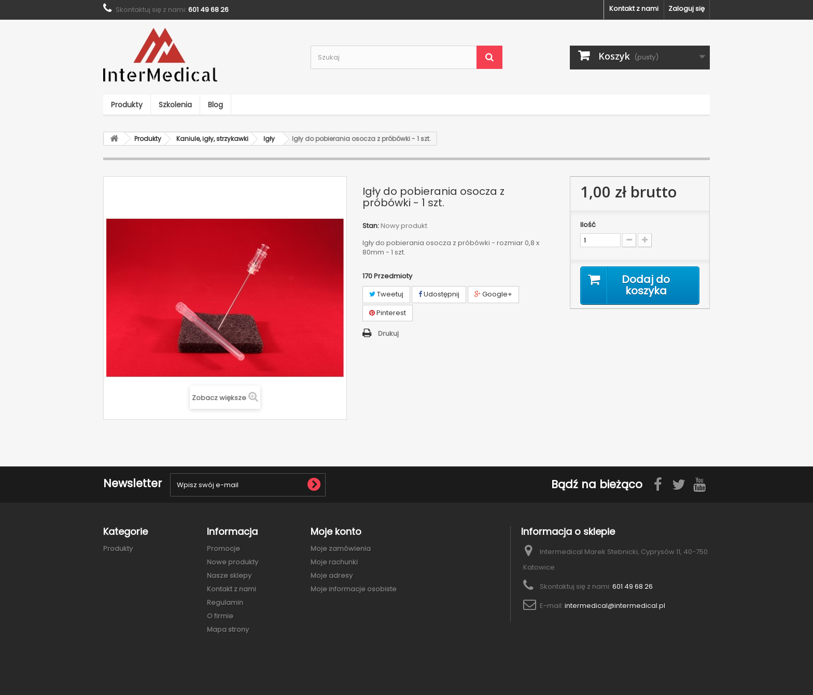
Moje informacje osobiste (354, 589)
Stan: (370, 226)
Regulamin (225, 602)
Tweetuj (386, 294)
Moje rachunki (334, 562)
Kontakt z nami (633, 8)
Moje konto (336, 531)
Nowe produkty (232, 562)
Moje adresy (332, 575)
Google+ (493, 294)
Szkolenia (175, 105)
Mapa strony (228, 629)
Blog (215, 105)
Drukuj (388, 333)
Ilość (588, 225)
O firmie (220, 616)
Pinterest (387, 313)
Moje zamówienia (341, 549)
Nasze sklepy (229, 575)
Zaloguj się (686, 8)
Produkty (127, 105)
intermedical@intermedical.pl (615, 606)
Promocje (223, 549)
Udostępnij (438, 294)
